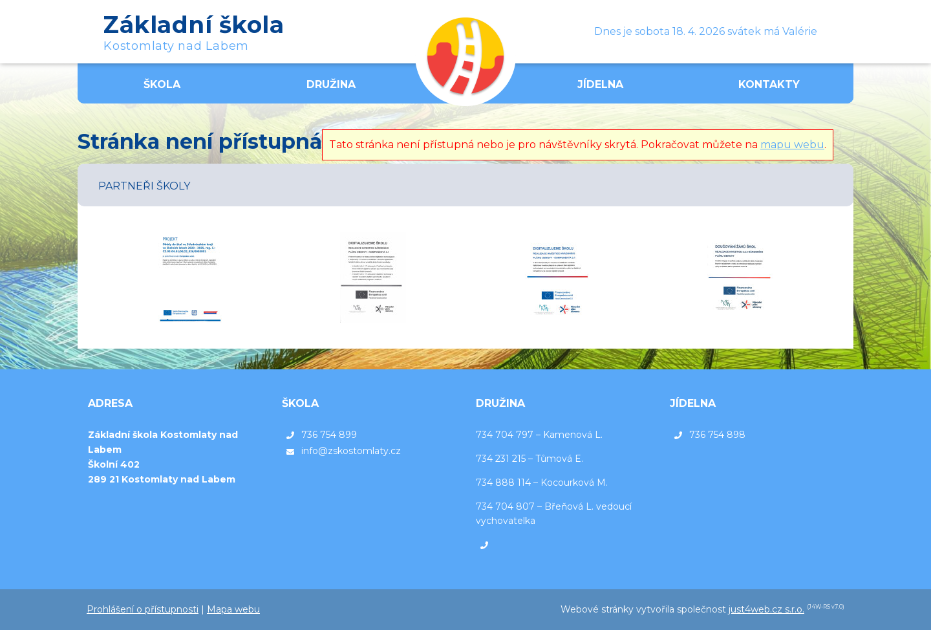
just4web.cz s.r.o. (766, 609)
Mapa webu (233, 609)
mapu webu (792, 144)
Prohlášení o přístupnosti (142, 609)
